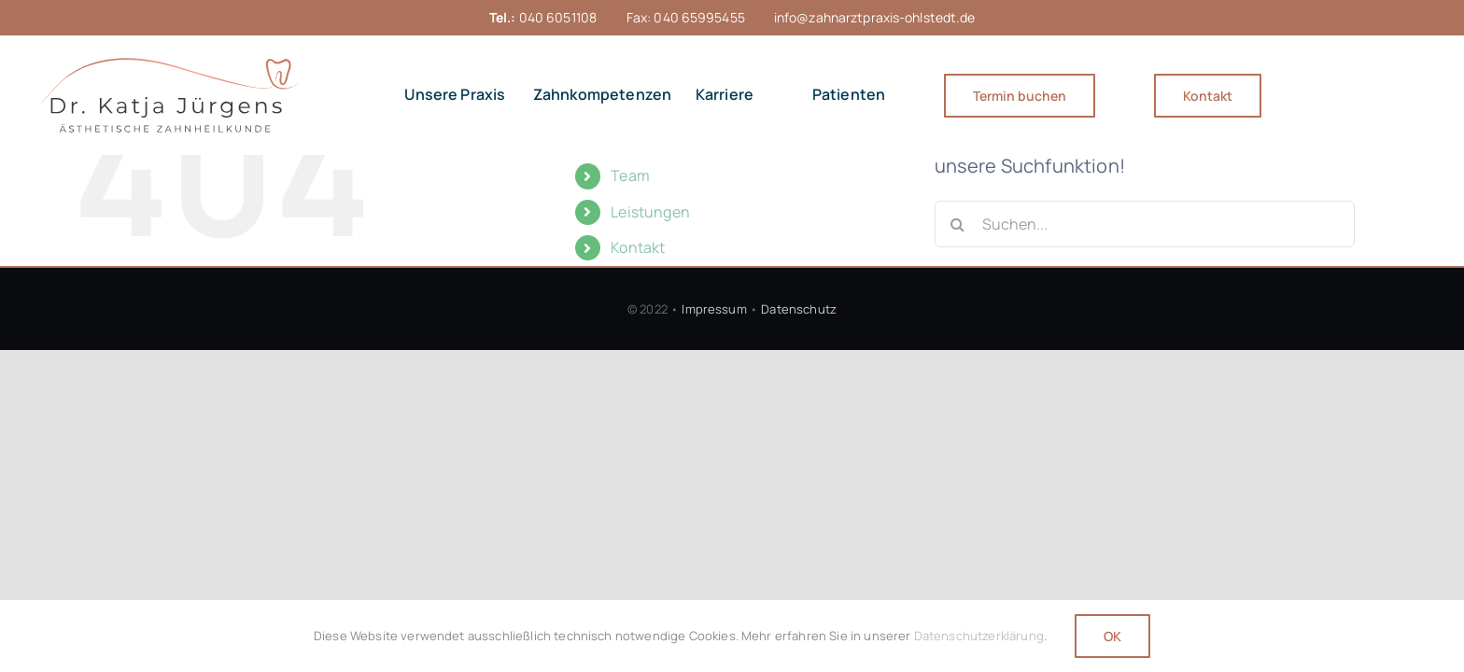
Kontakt (638, 247)
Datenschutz (799, 309)
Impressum (714, 309)
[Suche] (958, 224)
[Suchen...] (1145, 224)
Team (630, 175)
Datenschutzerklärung (979, 635)
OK (1112, 636)
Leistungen (650, 212)
